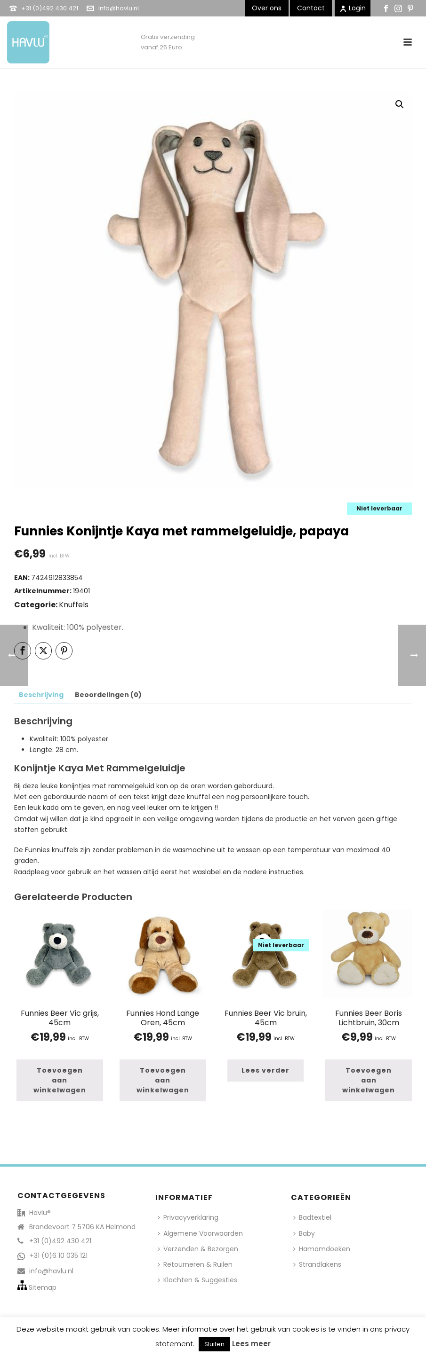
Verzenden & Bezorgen (198, 1249)
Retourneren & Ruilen (195, 1264)
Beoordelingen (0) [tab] (108, 694)
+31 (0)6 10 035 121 (59, 1255)
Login (352, 8)
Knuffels (73, 604)
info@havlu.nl (118, 8)
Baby (304, 1233)
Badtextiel (312, 1217)
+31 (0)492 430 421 (49, 8)
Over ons (266, 8)
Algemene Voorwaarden (200, 1233)
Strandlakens (317, 1264)
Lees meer (251, 1344)
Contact (311, 8)
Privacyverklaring (188, 1217)
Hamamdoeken (321, 1249)
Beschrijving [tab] (41, 694)
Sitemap (42, 1287)
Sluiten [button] (214, 1344)
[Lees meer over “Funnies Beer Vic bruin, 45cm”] (265, 1070)
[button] (399, 104)
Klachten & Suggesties (197, 1280)
